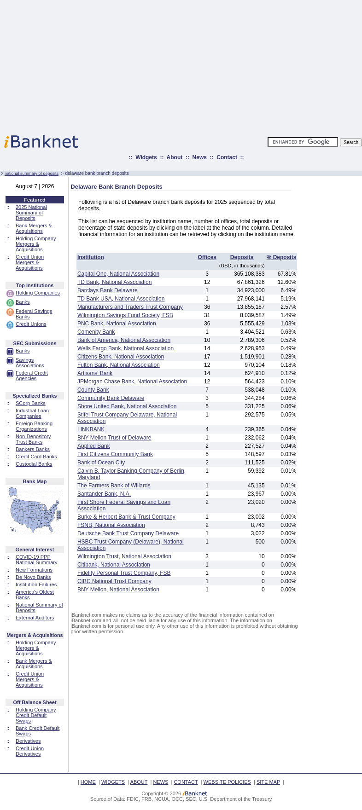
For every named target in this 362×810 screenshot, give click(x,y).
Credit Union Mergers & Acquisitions (30, 262)
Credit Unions (31, 324)
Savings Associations (30, 362)
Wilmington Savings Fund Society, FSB (125, 315)
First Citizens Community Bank (115, 454)
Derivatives (28, 741)
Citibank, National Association (113, 564)
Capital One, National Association (118, 274)
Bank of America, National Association (123, 340)
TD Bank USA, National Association (120, 298)
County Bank (93, 390)
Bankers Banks (33, 449)
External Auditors (35, 617)
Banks (23, 302)
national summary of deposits (31, 173)
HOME (88, 782)
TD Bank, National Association (114, 282)
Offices (207, 257)
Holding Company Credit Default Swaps (36, 715)
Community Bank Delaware (110, 398)
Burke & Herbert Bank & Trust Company (126, 517)
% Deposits (282, 257)
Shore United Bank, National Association (126, 406)
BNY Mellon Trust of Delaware (114, 437)
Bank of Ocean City (101, 462)
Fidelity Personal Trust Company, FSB (124, 573)
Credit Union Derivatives (30, 751)
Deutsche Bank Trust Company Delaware (128, 533)
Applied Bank (93, 446)
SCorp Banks (31, 403)
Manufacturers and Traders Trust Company (130, 307)
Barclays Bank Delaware (107, 290)
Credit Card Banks (36, 456)
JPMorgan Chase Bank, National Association (132, 381)
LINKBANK (91, 429)
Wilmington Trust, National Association (124, 556)
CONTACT (186, 782)
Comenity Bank (96, 332)
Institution (90, 257)
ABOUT (139, 782)
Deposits (242, 257)
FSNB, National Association (111, 525)
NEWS (160, 782)
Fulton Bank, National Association (118, 365)
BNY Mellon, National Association (118, 589)
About (175, 157)
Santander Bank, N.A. (104, 494)
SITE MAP (268, 782)
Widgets (146, 157)
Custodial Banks (34, 464)
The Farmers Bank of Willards (114, 485)
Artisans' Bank (94, 373)
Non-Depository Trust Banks (33, 439)
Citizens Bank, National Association (120, 356)
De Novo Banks (33, 577)
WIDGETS (113, 782)
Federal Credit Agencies (32, 375)
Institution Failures (36, 584)
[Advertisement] (221, 64)
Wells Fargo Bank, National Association (125, 348)
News (200, 157)
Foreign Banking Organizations (34, 426)
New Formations (34, 570)
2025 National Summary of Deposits (31, 212)
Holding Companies (38, 292)
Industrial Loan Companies (32, 413)
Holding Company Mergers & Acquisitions (36, 244)
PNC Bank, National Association (116, 323)
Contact (226, 157)
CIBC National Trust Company (114, 581)
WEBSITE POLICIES (227, 782)
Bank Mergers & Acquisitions (34, 228)
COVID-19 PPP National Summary (36, 559)
